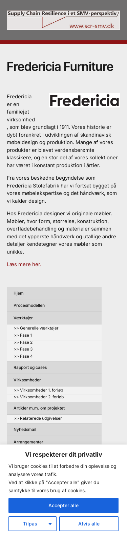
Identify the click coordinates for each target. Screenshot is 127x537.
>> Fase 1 (23, 335)
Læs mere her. (24, 264)
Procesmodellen (29, 305)
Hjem (19, 293)
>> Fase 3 (23, 349)
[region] (63, 490)
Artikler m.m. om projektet (39, 408)
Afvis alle (89, 523)
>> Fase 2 (23, 342)
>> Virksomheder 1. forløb (38, 390)
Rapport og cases (30, 367)
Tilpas (30, 523)
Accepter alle (63, 505)
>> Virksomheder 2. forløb (39, 397)
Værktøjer (23, 317)
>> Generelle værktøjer (36, 328)
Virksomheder (27, 379)
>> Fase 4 (23, 356)
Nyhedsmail (25, 429)
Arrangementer (28, 441)
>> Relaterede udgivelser (38, 418)
